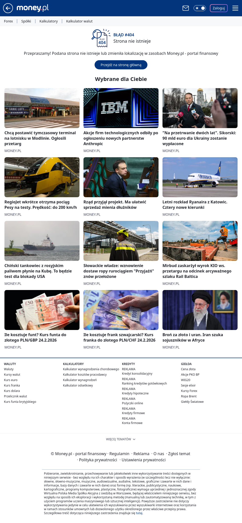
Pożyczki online (132, 403)
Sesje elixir (188, 385)
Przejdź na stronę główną (121, 64)
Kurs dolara (12, 391)
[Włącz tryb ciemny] (200, 8)
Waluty (9, 369)
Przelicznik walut (15, 396)
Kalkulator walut (79, 21)
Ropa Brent (189, 396)
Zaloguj (219, 8)
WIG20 (185, 380)
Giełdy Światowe (192, 402)
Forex (8, 21)
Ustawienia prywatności (142, 460)
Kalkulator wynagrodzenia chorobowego (91, 369)
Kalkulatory (49, 21)
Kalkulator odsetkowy (78, 385)
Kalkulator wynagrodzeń (80, 380)
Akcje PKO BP (190, 374)
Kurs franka (12, 385)
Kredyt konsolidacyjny (137, 373)
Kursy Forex (189, 391)
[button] (235, 8)
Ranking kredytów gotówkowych (144, 383)
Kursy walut (12, 374)
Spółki (26, 21)
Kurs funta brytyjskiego (20, 402)
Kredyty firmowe (133, 413)
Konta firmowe (132, 423)
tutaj (139, 513)
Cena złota (188, 369)
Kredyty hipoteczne (135, 393)
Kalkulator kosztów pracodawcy (85, 374)
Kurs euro (11, 380)
